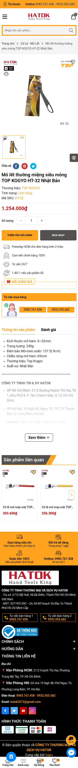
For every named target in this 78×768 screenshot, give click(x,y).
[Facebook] (5, 710)
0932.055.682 (61, 309)
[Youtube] (23, 710)
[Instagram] (32, 710)
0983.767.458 (33, 309)
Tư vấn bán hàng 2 (61, 617)
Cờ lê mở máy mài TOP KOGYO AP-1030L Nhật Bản (18, 507)
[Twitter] (14, 710)
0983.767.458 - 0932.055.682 (36, 695)
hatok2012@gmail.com (25, 701)
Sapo (49, 755)
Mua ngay (58, 235)
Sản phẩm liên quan (24, 459)
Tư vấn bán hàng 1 (23, 617)
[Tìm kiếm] (71, 30)
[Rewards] (11, 757)
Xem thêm (39, 437)
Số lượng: (8, 220)
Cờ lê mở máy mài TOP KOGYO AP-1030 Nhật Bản (56, 507)
